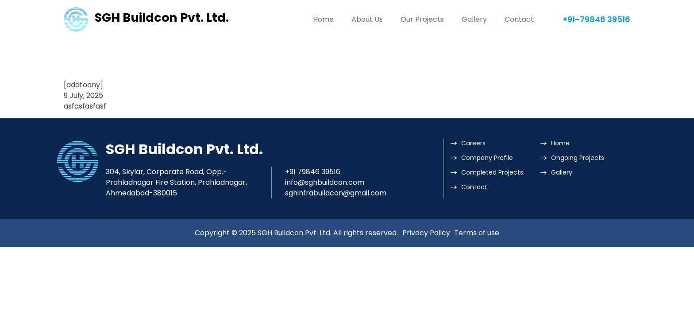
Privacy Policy (426, 233)
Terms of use (476, 233)
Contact (519, 19)
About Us (367, 19)
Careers (473, 143)
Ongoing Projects (577, 157)
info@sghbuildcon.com (324, 182)
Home (323, 19)
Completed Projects (492, 172)
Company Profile (487, 157)
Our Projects (422, 19)
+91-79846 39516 (596, 19)
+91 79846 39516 (312, 172)
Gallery (474, 19)
